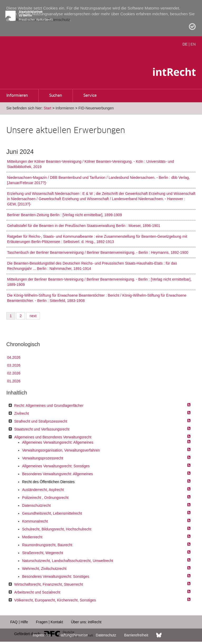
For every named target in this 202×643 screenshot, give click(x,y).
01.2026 (14, 381)
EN (193, 44)
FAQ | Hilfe (19, 622)
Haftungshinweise (73, 635)
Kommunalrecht (35, 521)
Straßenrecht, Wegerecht (42, 553)
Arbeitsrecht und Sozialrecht (37, 592)
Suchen (55, 96)
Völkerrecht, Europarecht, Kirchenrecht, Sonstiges (55, 600)
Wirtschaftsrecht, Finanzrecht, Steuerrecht (48, 584)
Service (90, 96)
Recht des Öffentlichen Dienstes (48, 482)
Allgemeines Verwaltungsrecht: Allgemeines (57, 442)
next (32, 316)
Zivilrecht (21, 413)
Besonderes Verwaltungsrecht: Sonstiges (55, 576)
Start (48, 108)
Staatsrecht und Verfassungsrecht (41, 429)
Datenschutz (106, 635)
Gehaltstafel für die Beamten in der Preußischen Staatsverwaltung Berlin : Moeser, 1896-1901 (83, 226)
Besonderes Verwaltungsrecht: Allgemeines (57, 474)
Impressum (42, 635)
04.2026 (14, 357)
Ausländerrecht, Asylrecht (43, 490)
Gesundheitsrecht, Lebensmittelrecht (52, 513)
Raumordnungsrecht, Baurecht (47, 545)
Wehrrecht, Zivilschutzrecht (44, 568)
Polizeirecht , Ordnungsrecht (45, 497)
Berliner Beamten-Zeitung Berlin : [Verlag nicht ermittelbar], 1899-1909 (64, 215)
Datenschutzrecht (36, 505)
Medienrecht (32, 537)
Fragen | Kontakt (49, 622)
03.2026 (14, 365)
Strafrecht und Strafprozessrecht (40, 421)
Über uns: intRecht (86, 622)
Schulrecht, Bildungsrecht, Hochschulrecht (56, 529)
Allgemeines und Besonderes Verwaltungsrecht (52, 437)
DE (185, 44)
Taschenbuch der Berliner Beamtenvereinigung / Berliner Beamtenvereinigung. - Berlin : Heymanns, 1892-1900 (97, 252)
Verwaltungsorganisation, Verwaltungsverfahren (61, 450)
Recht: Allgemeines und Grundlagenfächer (48, 405)
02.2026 (14, 373)
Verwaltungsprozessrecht (42, 458)
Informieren (17, 96)
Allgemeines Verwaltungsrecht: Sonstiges (56, 466)
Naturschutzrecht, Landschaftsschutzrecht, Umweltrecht (67, 561)
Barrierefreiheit (136, 635)
